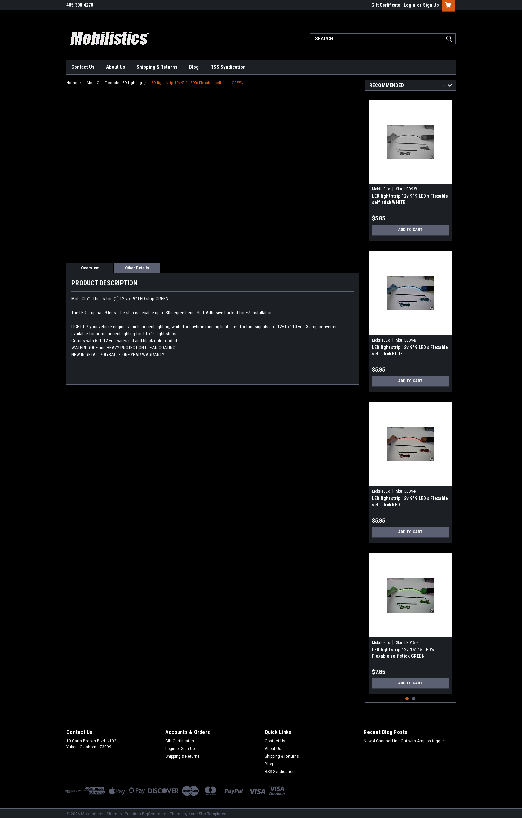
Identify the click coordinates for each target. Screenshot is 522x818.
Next (449, 86)
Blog (194, 67)
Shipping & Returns (156, 67)
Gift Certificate (385, 5)
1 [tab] (407, 696)
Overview (90, 267)
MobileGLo (381, 189)
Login (409, 5)
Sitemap (114, 811)
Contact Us (82, 67)
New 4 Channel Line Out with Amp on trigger (404, 738)
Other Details (137, 267)
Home (71, 83)
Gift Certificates (179, 738)
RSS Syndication (228, 67)
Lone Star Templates (207, 811)
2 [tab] (414, 696)
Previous (443, 86)
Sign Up (431, 5)
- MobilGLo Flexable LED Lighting (113, 83)
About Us (115, 67)
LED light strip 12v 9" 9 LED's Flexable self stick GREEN (196, 83)
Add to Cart (410, 229)
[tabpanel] (411, 168)
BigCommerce (155, 811)
